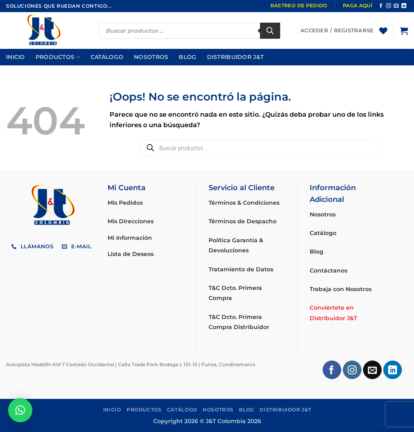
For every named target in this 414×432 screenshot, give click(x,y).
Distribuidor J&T (235, 57)
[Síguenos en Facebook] (380, 6)
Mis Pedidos (125, 202)
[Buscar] (270, 31)
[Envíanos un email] (396, 6)
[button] (404, 31)
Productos (58, 57)
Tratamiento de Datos (241, 269)
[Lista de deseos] (383, 31)
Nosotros (151, 57)
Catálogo (107, 57)
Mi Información (130, 237)
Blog (187, 57)
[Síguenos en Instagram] (388, 6)
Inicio (15, 57)
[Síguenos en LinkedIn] (403, 6)
